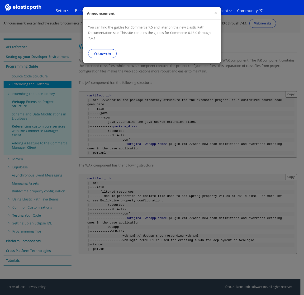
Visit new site (102, 53)
